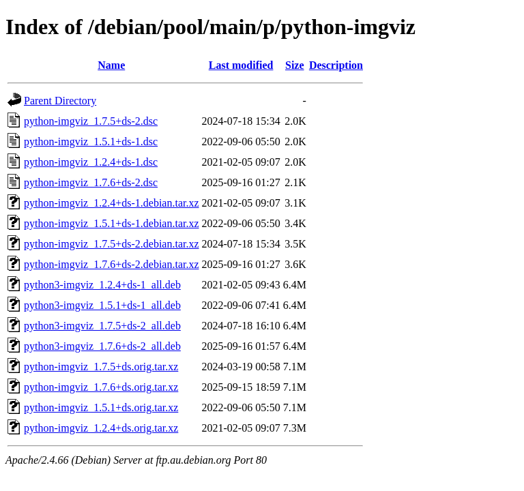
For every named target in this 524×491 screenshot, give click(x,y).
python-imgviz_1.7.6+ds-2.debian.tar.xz (111, 264)
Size (294, 65)
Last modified (241, 65)
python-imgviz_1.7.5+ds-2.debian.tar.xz (111, 244)
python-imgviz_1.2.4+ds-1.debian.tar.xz (111, 203)
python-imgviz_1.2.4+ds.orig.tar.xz (101, 428)
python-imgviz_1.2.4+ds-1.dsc (91, 162)
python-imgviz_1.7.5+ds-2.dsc (91, 121)
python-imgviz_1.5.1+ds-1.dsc (91, 141)
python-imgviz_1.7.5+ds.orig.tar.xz (101, 366)
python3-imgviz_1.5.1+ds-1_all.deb (102, 305)
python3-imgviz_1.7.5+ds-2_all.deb (102, 325)
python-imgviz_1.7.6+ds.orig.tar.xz (101, 387)
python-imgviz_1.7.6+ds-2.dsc (91, 182)
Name (111, 65)
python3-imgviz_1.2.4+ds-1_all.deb (102, 285)
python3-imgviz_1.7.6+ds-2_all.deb (102, 346)
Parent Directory (60, 100)
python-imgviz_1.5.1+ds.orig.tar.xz (101, 407)
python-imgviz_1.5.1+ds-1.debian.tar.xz (111, 223)
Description (336, 65)
